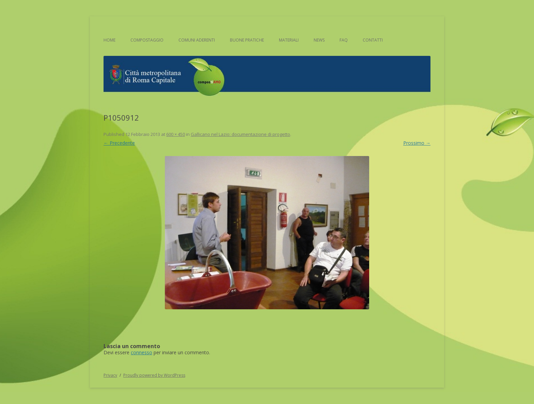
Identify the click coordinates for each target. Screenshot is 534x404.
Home (109, 40)
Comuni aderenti (196, 40)
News (319, 40)
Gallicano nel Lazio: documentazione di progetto (240, 134)
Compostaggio (146, 40)
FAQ (344, 40)
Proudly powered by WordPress (154, 375)
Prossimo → (416, 143)
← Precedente (119, 143)
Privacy (110, 375)
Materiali (289, 40)
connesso (141, 352)
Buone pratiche (247, 40)
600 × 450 (175, 134)
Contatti (373, 40)
